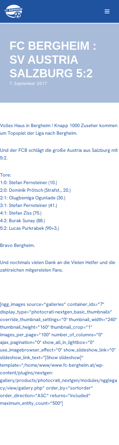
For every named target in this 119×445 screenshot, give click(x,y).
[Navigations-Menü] (107, 11)
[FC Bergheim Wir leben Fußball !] (13, 11)
